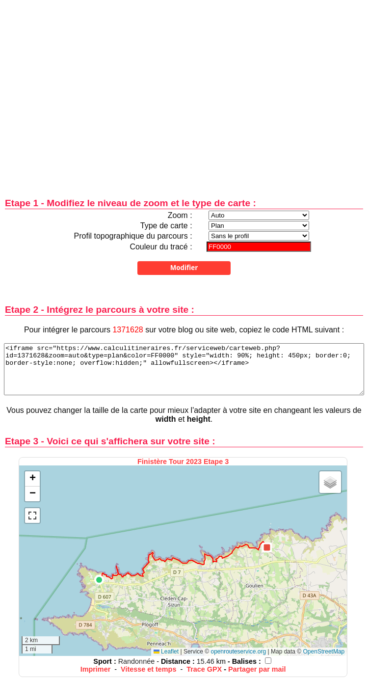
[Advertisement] (92, 92)
